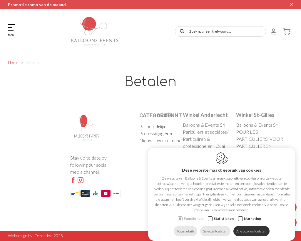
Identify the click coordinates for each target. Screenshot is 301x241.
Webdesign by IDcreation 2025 (35, 235)
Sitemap (286, 235)
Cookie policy (235, 235)
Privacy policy (263, 235)
